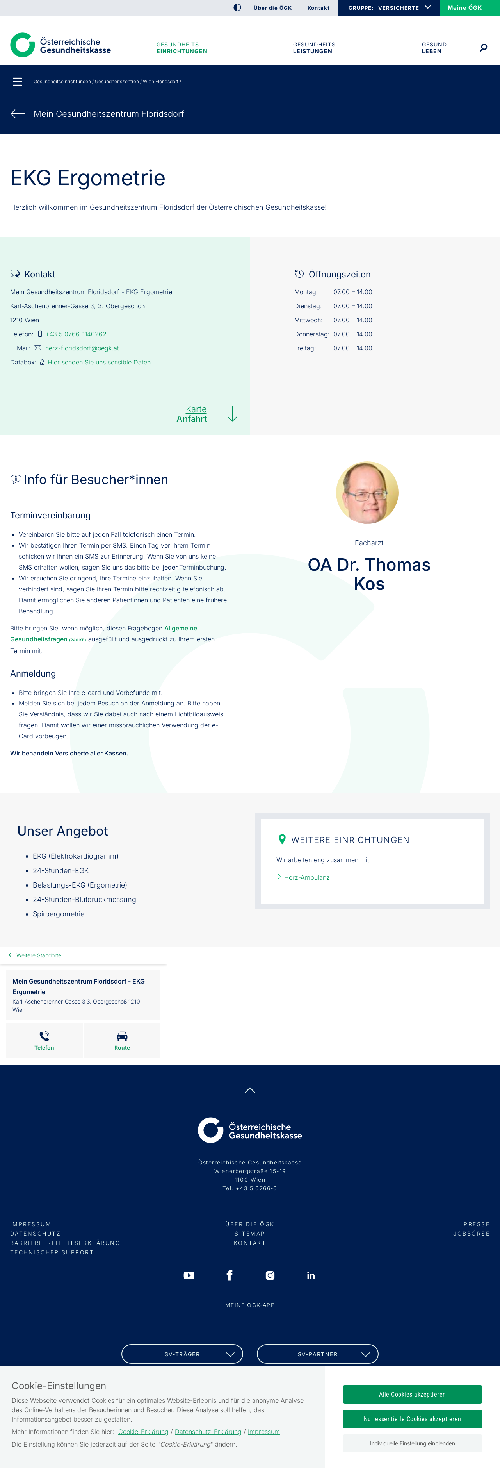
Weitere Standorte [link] (38, 955)
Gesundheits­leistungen (314, 47)
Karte (191, 413)
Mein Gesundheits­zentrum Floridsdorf (109, 114)
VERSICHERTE (398, 8)
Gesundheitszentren (117, 81)
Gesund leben (434, 47)
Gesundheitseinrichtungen (181, 47)
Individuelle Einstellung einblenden (412, 1443)
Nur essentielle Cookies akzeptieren (412, 1419)
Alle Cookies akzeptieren (412, 1394)
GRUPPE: (361, 8)
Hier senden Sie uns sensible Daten (99, 362)
